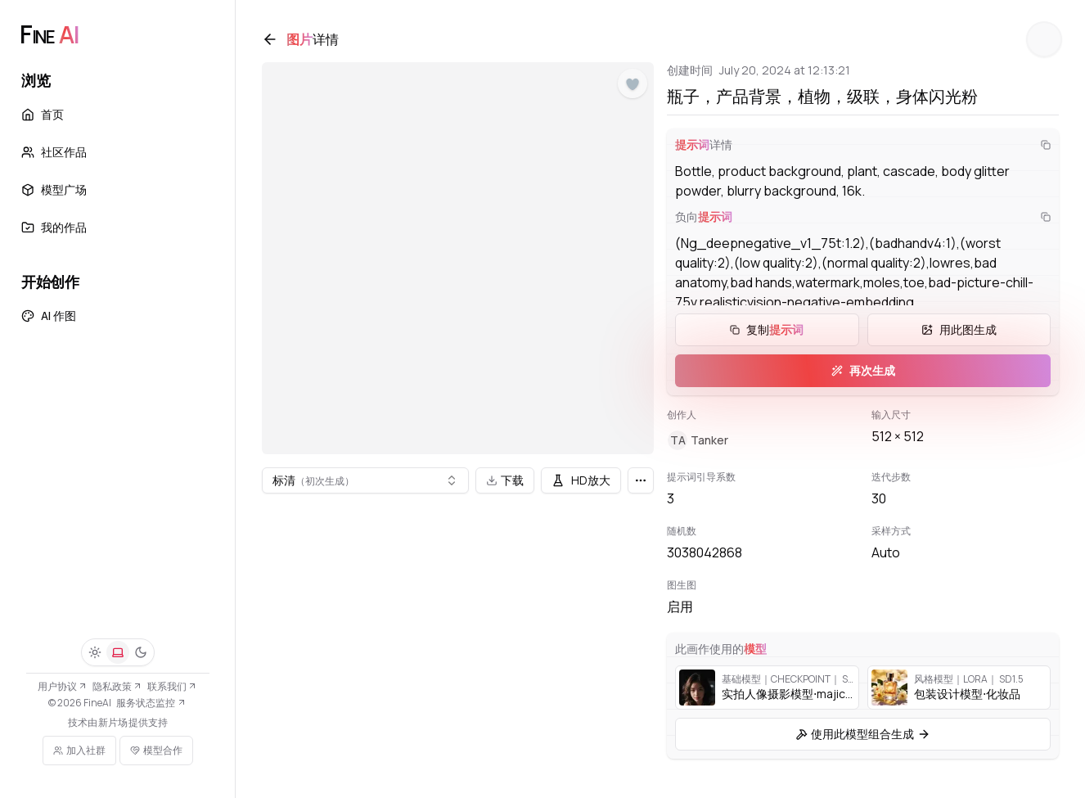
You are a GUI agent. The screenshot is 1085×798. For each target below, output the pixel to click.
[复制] (1046, 145)
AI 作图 (48, 315)
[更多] (641, 480)
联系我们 (172, 686)
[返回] (270, 39)
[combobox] (365, 480)
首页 (42, 114)
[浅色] (94, 652)
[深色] (140, 652)
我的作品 (54, 227)
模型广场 (54, 189)
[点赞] (632, 84)
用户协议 (63, 686)
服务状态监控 (151, 703)
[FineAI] (49, 34)
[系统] (117, 652)
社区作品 (54, 152)
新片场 (113, 722)
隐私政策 (117, 686)
